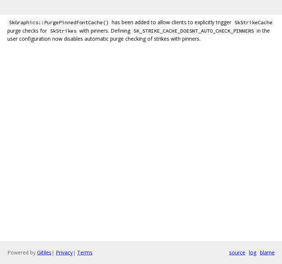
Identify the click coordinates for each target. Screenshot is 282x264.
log (252, 252)
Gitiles (44, 252)
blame (267, 252)
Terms (85, 252)
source (237, 252)
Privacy (64, 252)
